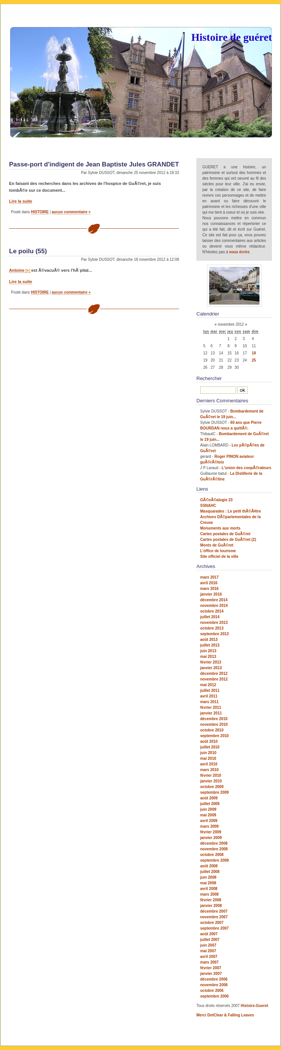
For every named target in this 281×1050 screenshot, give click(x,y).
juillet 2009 (209, 804)
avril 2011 (209, 696)
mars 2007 (209, 962)
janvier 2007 (211, 973)
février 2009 (210, 832)
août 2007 (209, 934)
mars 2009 (209, 826)
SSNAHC (208, 505)
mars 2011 (209, 702)
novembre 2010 (214, 724)
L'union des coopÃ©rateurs (246, 468)
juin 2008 (208, 877)
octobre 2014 (212, 611)
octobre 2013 (212, 628)
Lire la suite (20, 201)
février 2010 (210, 775)
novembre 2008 (214, 849)
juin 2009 (208, 809)
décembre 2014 (213, 600)
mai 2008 (208, 883)
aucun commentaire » (71, 212)
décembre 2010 (213, 719)
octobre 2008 (212, 855)
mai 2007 (208, 951)
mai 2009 (208, 815)
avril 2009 (209, 821)
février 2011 (210, 707)
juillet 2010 (209, 747)
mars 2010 (209, 770)
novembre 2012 (214, 679)
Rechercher (209, 378)
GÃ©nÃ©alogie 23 (216, 500)
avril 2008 (209, 889)
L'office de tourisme (218, 551)
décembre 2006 (213, 979)
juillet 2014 (209, 617)
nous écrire (239, 252)
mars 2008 (209, 894)
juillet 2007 (209, 940)
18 (254, 353)
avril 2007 (209, 957)
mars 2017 (209, 577)
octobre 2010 (212, 730)
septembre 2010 (214, 736)
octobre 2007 (212, 923)
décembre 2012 (213, 673)
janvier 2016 (211, 594)
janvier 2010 (211, 781)
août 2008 (209, 866)
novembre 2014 (214, 606)
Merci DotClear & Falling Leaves (225, 1015)
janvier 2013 (211, 668)
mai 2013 (208, 656)
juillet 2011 (209, 690)
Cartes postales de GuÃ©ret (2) (228, 539)
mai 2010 (208, 758)
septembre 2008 (214, 860)
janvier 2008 (211, 906)
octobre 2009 (212, 787)
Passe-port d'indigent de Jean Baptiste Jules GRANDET (94, 164)
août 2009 (209, 798)
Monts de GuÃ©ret (216, 545)
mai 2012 (208, 685)
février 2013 (210, 662)
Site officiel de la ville (219, 556)
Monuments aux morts (220, 528)
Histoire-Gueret (254, 1006)
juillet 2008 (209, 872)
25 (254, 360)
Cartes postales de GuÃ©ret (225, 534)
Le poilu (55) (28, 251)
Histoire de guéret (231, 37)
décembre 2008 (213, 843)
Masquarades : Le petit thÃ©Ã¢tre (230, 511)
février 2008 (210, 900)
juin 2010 (208, 753)
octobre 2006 (212, 990)
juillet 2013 (209, 645)
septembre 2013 (214, 634)
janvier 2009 (211, 838)
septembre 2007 (214, 928)
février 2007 (210, 968)
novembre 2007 (214, 917)
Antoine (17, 270)
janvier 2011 (211, 713)
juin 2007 (208, 945)
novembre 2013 (214, 622)
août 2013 (209, 639)
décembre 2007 (213, 911)
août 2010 (209, 741)
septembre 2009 (214, 792)
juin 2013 (208, 651)
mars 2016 (209, 589)
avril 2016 (209, 583)
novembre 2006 (214, 985)
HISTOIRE (40, 212)
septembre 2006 (214, 996)
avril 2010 (209, 764)
